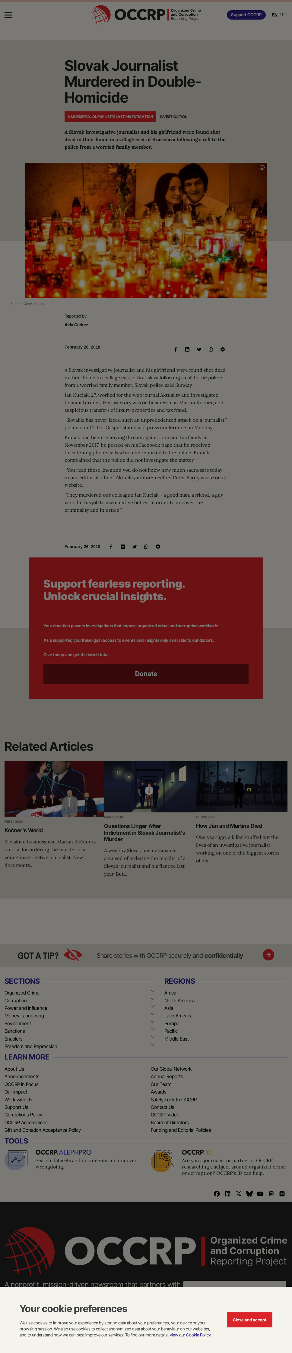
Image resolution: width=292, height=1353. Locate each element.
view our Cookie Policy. (190, 1334)
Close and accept (249, 1319)
